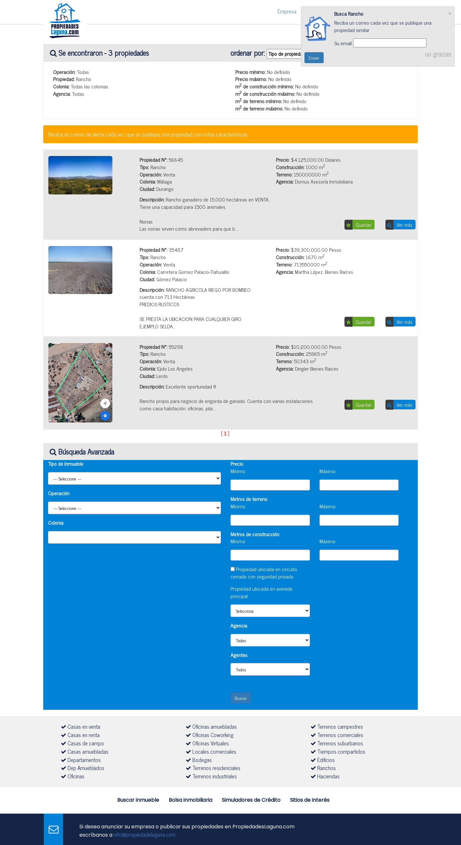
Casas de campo (82, 743)
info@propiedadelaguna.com (144, 834)
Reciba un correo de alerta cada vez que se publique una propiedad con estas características (147, 134)
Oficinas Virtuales (207, 743)
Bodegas (199, 759)
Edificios (323, 759)
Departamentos (81, 759)
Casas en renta (80, 734)
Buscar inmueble (138, 800)
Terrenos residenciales (213, 767)
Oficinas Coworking (209, 734)
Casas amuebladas (85, 751)
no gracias (440, 54)
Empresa (287, 11)
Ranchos (323, 767)
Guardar (363, 225)
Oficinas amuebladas (211, 726)
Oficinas (73, 776)
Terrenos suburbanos (337, 743)
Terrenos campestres (337, 726)
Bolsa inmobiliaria (190, 800)
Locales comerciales (211, 751)
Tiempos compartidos (338, 751)
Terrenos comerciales (337, 734)
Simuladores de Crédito (251, 800)
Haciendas (325, 776)
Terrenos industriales (211, 776)
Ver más (404, 225)
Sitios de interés (309, 800)
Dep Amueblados (82, 767)
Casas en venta (80, 726)
